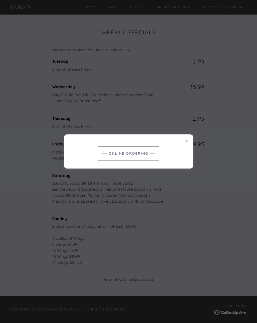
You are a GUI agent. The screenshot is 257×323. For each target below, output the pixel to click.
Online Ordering (128, 153)
